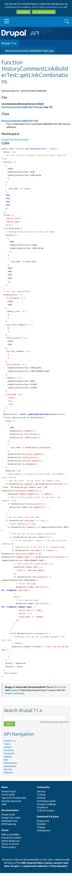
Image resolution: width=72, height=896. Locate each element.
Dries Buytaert (59, 889)
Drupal (14, 889)
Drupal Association (11, 860)
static (23, 426)
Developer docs (9, 843)
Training (41, 817)
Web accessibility (10, 857)
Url (3, 609)
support (15, 713)
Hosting (41, 820)
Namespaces (10, 786)
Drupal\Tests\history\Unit (14, 139)
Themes (41, 850)
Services (8, 792)
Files (6, 782)
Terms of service (10, 867)
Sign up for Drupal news (13, 820)
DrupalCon (42, 830)
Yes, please (23, 12)
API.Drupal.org (8, 847)
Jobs (3, 827)
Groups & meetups (46, 827)
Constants (9, 776)
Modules (41, 847)
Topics (7, 767)
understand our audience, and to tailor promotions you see (36, 7)
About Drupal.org (10, 863)
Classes (8, 770)
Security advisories (11, 824)
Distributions (43, 853)
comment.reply (25, 627)
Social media (8, 817)
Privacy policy (8, 870)
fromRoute (11, 609)
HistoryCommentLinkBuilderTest (19, 120)
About (4, 853)
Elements (8, 795)
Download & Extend (48, 839)
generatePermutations (38, 426)
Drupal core (43, 843)
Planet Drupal (8, 814)
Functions (9, 773)
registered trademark (35, 889)
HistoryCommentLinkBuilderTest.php (29, 50)
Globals (8, 779)
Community (43, 810)
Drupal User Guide (10, 840)
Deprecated (10, 789)
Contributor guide (46, 824)
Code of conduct (45, 833)
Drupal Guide (8, 837)
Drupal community (14, 716)
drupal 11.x (8, 43)
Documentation (10, 833)
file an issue (60, 710)
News (4, 810)
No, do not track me (43, 12)
